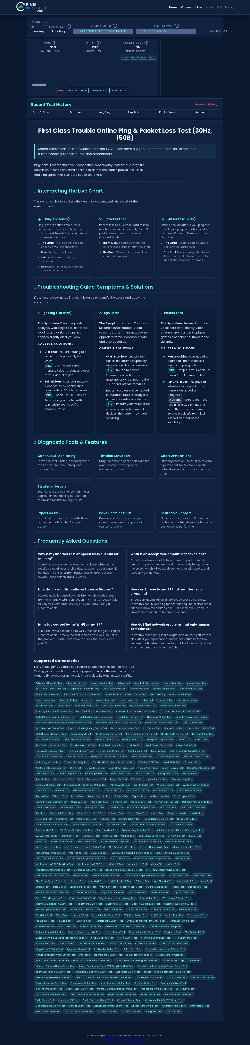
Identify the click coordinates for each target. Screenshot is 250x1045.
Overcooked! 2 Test (70, 807)
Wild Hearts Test (78, 852)
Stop (60, 90)
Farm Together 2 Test (190, 688)
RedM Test (41, 841)
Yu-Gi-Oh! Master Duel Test (51, 688)
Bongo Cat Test (118, 779)
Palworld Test (192, 762)
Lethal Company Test (69, 773)
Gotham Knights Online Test (136, 830)
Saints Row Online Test (151, 835)
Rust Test (41, 745)
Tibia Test (147, 700)
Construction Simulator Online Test (180, 711)
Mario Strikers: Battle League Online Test (136, 960)
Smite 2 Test (42, 886)
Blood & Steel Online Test (79, 988)
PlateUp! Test (116, 807)
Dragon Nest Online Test (92, 943)
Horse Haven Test (128, 700)
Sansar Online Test (79, 1005)
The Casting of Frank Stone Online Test (85, 784)
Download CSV (99, 90)
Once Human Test (63, 779)
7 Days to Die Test (95, 767)
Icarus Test (157, 813)
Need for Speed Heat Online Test (53, 977)
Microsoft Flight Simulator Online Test (171, 694)
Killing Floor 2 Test (168, 773)
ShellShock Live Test (117, 903)
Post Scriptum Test (184, 796)
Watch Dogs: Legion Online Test (148, 824)
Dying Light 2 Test (186, 818)
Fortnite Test (184, 739)
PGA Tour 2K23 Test (149, 762)
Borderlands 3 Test (46, 830)
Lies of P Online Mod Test (49, 858)
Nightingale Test (45, 920)
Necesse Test (107, 818)
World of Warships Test (196, 784)
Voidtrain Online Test (135, 915)
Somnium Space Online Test (141, 734)
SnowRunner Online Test (143, 705)
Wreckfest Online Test (128, 971)
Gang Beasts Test (141, 801)
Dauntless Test (99, 852)
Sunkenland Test (174, 915)
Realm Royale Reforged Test (51, 909)
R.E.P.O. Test (137, 779)
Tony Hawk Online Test (112, 892)
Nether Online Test (137, 909)
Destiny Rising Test (182, 779)
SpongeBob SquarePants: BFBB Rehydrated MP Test (106, 966)
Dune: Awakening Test (48, 784)
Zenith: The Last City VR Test (97, 1000)
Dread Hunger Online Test (178, 994)
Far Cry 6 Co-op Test (181, 824)
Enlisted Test (62, 790)
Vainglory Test (108, 886)
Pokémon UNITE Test (131, 886)
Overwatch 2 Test (199, 1005)
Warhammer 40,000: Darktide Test (55, 864)
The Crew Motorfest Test (122, 847)
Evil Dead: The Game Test (88, 869)
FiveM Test (195, 835)
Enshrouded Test (197, 915)
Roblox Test (124, 683)
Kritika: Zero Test (132, 949)
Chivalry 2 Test (79, 801)
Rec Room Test (99, 801)
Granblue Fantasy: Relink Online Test (132, 852)
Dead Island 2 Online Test (159, 818)
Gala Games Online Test (77, 739)
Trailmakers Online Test (83, 983)
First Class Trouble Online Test (87, 994)
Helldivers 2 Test (45, 773)
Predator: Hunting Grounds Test (53, 869)
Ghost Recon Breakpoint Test (86, 824)
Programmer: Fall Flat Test (166, 801)
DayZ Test (75, 767)
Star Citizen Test (113, 790)
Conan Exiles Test (137, 813)
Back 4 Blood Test (144, 773)
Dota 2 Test (201, 739)
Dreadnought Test (163, 790)
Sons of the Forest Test (121, 767)
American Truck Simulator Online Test (126, 694)
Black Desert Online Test (159, 745)
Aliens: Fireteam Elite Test (165, 864)
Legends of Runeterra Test (84, 688)
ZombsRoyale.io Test (99, 796)
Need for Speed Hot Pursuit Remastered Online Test (103, 977)
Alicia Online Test (160, 892)
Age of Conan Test (184, 892)
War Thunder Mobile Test (147, 841)
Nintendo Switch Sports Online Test (181, 960)
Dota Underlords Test (114, 688)
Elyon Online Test (127, 937)
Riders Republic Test (157, 886)
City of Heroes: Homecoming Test (117, 898)
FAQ (219, 7)
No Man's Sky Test (148, 767)
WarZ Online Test (113, 909)
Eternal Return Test (114, 932)
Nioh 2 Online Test (120, 858)
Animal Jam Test (105, 700)
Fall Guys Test (119, 801)
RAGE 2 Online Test (90, 926)
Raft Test (41, 813)
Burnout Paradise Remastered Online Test (167, 971)
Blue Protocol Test (194, 932)
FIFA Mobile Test (137, 892)
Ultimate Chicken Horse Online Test (55, 966)
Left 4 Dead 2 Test (121, 773)
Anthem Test (110, 835)
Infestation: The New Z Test (85, 909)
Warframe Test (58, 745)
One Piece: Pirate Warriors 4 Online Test (100, 954)
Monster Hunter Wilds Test (50, 852)
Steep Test (178, 886)
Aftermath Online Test (163, 909)
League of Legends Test (160, 739)
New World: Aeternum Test (50, 751)
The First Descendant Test (91, 779)
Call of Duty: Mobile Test (49, 756)
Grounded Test (44, 818)
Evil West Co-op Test (47, 835)
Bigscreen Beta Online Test (50, 1005)
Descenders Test (197, 886)
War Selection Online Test (50, 728)
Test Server (164, 26)
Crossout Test (43, 790)
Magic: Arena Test (196, 683)
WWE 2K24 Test (172, 762)
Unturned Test (116, 813)
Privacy (229, 7)
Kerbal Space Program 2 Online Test (55, 717)
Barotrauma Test (45, 926)
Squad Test (139, 796)
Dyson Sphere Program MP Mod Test (146, 920)
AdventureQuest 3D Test (49, 683)
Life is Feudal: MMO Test (201, 728)
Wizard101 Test (44, 705)
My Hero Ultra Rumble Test (170, 954)
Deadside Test (44, 915)
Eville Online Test (45, 1000)
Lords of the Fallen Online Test (172, 852)
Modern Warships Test (48, 847)
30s (125, 57)
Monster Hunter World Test (154, 847)
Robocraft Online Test (202, 977)
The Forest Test (168, 807)
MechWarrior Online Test (86, 790)
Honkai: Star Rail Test (101, 683)
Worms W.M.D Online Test (176, 898)
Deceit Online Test (150, 994)
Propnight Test (81, 875)
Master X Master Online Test (144, 932)
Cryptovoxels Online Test (174, 734)
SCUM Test (62, 915)
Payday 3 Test (189, 773)
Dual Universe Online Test (125, 728)
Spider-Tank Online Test (145, 1005)
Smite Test (206, 881)
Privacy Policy (114, 1039)
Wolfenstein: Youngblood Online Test (125, 926)
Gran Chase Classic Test (175, 943)
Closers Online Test (146, 943)
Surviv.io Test (122, 796)
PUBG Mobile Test (137, 751)
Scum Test (83, 813)
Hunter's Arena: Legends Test (84, 932)
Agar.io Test (42, 796)
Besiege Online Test (145, 983)
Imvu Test (87, 700)
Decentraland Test (81, 734)
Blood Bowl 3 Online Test (130, 717)
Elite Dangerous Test (137, 790)
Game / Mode (101, 26)
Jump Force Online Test (139, 954)
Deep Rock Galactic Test (200, 767)
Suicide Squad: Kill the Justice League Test (180, 830)
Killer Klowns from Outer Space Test (165, 869)
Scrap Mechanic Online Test (51, 983)
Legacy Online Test (132, 739)
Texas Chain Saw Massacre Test (124, 869)
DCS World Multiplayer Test (115, 841)
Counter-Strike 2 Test (174, 1005)
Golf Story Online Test (114, 705)
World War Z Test (202, 875)
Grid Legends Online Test (150, 977)
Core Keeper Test (86, 818)
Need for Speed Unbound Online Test (84, 847)
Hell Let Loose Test (160, 796)
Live (199, 7)
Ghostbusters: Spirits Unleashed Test (145, 875)
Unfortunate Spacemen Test (51, 994)
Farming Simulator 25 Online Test (54, 711)
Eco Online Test (151, 728)
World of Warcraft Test (82, 745)
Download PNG (76, 90)
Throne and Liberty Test (81, 751)
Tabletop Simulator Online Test (96, 717)
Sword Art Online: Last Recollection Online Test (61, 937)
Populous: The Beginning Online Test (87, 728)
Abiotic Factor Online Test (106, 915)
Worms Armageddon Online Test (54, 903)
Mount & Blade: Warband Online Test (117, 988)
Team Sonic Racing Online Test (53, 971)
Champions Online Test (82, 898)
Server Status (219, 31)
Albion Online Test (186, 745)
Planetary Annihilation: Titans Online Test (118, 722)
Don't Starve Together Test (141, 807)
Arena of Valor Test (142, 756)
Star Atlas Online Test (48, 739)
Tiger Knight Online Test (49, 988)
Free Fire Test (158, 751)
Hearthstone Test (172, 683)
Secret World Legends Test (50, 898)
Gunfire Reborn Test (129, 818)
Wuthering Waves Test (48, 762)
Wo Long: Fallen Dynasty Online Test (86, 858)
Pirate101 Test (63, 705)
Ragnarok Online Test (86, 705)
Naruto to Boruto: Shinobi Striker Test (55, 954)
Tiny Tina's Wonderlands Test (76, 830)
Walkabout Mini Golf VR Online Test (164, 1000)
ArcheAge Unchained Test (155, 937)
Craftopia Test (84, 920)
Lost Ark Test (134, 745)
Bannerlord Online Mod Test (156, 988)
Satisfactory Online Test (109, 920)
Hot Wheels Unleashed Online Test (93, 971)
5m (134, 57)
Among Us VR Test (68, 1000)
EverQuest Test (165, 700)
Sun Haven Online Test (48, 694)
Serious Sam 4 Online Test (50, 932)
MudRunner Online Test (173, 705)
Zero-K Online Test (192, 722)
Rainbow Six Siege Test (48, 1011)
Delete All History (206, 104)
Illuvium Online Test (202, 734)
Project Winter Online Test (122, 994)
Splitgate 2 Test (154, 1011)
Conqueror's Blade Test (173, 983)
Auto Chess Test (139, 688)
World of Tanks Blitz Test (178, 841)
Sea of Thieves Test (172, 767)
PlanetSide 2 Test (186, 881)
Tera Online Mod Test (185, 937)
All (152, 57)
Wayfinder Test (172, 932)
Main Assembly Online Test (115, 983)
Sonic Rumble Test (157, 779)
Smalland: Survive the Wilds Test (186, 813)
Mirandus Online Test (106, 739)
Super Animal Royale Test (146, 903)
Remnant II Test (70, 835)
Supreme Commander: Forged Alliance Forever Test (64, 722)
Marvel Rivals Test (107, 1011)
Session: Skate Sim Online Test (52, 892)
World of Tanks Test (168, 784)
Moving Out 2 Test (95, 807)
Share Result (120, 90)
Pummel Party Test (46, 807)
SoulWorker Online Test (106, 949)
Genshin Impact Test (168, 756)
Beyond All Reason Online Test (161, 722)
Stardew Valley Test (164, 688)
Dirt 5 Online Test (177, 977)
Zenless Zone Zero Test (196, 756)
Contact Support (133, 1039)
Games (186, 7)
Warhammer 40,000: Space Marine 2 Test (101, 864)
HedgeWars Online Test (89, 903)
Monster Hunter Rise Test (186, 847)
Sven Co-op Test (67, 926)
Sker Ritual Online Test (48, 881)
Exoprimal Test (183, 858)
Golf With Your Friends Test (197, 801)
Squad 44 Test (96, 881)
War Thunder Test (143, 784)
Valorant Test (174, 1011)
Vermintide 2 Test (137, 864)
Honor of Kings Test (76, 756)
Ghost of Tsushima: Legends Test (152, 858)
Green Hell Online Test (61, 813)
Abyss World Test (120, 784)
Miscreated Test (188, 909)
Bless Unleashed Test (102, 937)
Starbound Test (64, 818)
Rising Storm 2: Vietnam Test (51, 801)
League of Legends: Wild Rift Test (109, 756)
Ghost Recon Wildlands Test (51, 824)
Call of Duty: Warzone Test (79, 1011)
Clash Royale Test (76, 683)
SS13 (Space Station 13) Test (51, 734)
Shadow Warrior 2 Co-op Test (165, 926)
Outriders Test (91, 835)
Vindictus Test (67, 943)
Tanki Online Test (149, 898)
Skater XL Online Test (84, 892)
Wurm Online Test (174, 728)
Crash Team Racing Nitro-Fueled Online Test (162, 966)
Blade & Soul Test (45, 943)
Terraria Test (43, 779)
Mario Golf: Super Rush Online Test (91, 960)
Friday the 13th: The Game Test (52, 875)
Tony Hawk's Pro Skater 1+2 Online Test (114, 762)
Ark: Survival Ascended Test (51, 767)
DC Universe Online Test (111, 751)
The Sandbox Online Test (108, 734)
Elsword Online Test (120, 943)
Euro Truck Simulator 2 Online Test (82, 694)
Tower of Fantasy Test (76, 762)
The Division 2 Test (116, 824)
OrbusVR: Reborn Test (129, 1000)
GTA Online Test (176, 835)
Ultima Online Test (188, 700)
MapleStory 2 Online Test (49, 949)
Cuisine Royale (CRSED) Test (180, 903)
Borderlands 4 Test (107, 830)
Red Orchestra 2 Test (120, 881)
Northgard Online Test (159, 717)
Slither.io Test (60, 796)
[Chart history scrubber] (92, 84)
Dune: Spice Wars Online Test (192, 717)
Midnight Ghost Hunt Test (107, 875)
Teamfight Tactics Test (146, 683)
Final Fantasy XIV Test (111, 745)
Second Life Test (69, 700)
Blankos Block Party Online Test (111, 1005)
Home (173, 7)
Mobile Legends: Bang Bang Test (187, 751)
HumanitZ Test (80, 915)
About (209, 7)
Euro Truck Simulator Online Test (93, 711)
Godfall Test (128, 835)
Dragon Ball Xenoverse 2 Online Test (165, 949)
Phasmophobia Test (96, 773)
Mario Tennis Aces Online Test (52, 960)
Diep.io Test (77, 796)
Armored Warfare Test (189, 790)
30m (142, 57)
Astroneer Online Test (182, 920)
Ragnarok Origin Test (78, 949)
